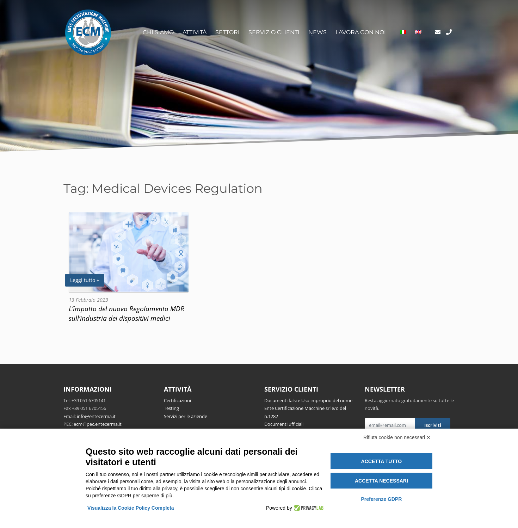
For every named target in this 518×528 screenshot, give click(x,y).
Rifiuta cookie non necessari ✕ (397, 437)
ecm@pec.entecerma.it (98, 424)
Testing (171, 408)
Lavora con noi (360, 32)
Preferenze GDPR (381, 499)
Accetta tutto (381, 461)
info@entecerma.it (96, 416)
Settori (227, 32)
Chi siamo (158, 32)
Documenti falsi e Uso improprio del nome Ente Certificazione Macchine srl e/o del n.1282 (308, 408)
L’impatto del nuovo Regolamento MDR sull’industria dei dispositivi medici (126, 313)
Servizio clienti (274, 32)
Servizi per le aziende (185, 416)
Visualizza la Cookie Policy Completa (130, 508)
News (317, 32)
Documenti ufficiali (283, 424)
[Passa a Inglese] (418, 32)
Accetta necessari (381, 481)
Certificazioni (177, 400)
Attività (194, 32)
